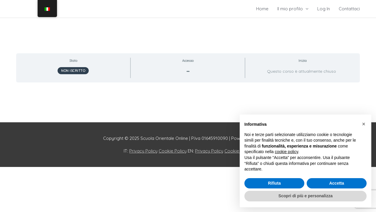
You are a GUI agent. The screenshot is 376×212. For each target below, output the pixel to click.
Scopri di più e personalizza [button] (305, 195)
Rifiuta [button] (274, 183)
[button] (363, 124)
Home (262, 8)
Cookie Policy (173, 151)
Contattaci (349, 8)
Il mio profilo (290, 8)
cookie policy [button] (286, 151)
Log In (323, 8)
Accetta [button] (336, 183)
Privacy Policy (143, 151)
